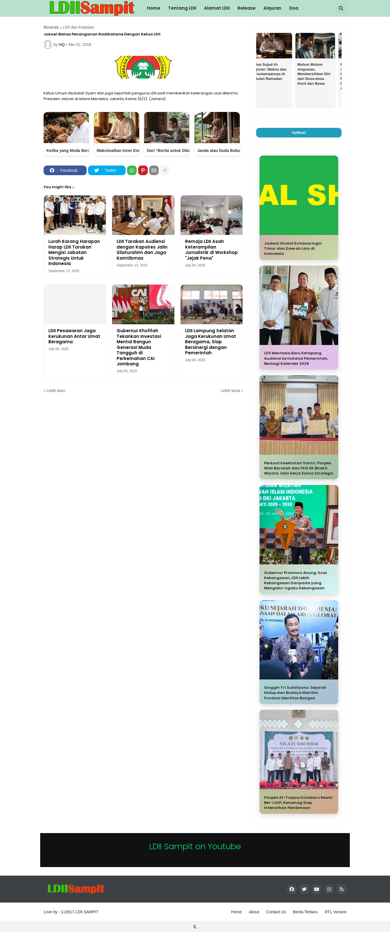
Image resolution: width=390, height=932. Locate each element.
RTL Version (335, 912)
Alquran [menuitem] (272, 8)
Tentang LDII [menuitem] (182, 8)
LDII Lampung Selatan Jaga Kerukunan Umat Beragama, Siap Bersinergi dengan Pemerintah (210, 342)
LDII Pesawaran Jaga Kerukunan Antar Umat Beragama (74, 336)
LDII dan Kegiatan (78, 27)
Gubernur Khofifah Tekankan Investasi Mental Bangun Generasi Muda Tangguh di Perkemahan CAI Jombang (139, 347)
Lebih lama (230, 390)
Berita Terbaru (305, 912)
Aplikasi (299, 132)
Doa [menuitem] (293, 8)
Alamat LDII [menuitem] (217, 8)
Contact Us (276, 912)
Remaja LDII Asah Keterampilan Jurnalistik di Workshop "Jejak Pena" (211, 250)
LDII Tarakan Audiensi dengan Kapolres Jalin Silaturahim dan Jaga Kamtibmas (142, 250)
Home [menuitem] (153, 8)
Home (236, 912)
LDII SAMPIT (86, 912)
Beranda (51, 27)
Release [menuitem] (246, 8)
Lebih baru (55, 390)
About (254, 912)
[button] (341, 8)
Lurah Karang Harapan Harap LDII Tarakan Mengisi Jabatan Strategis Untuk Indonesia (74, 252)
